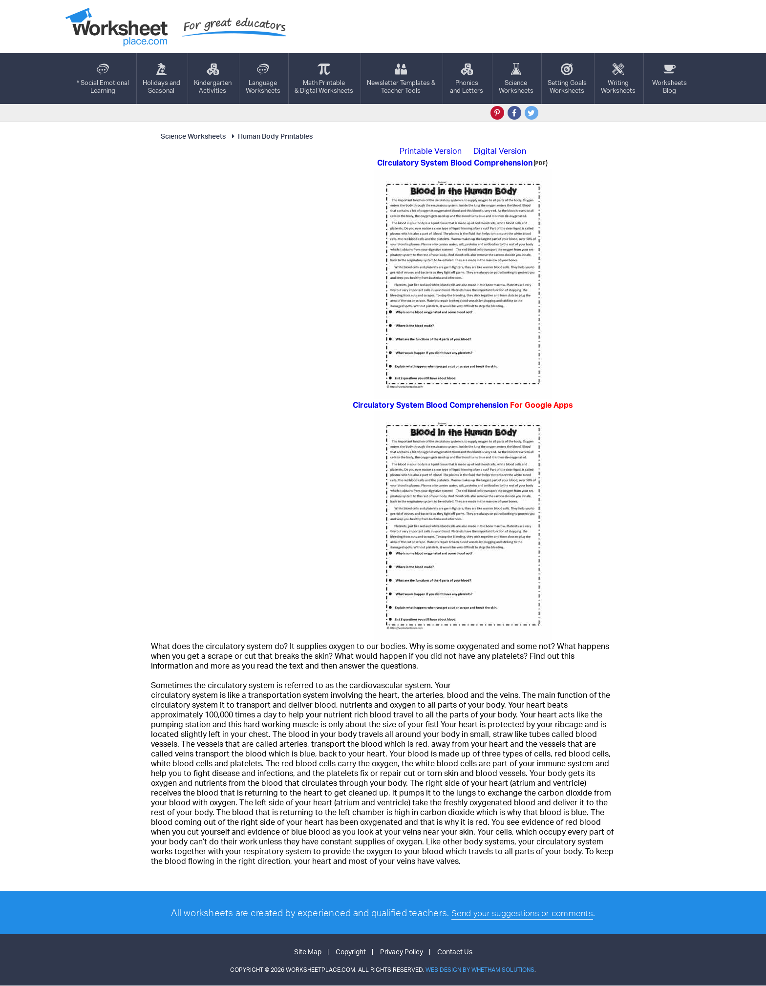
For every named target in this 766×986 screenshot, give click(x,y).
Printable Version (431, 151)
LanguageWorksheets (263, 78)
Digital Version (499, 151)
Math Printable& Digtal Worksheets (324, 78)
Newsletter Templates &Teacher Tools (401, 78)
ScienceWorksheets (516, 78)
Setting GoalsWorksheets (567, 78)
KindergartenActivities (213, 78)
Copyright (351, 952)
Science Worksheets (193, 136)
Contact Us (454, 952)
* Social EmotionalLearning (103, 78)
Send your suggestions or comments (522, 913)
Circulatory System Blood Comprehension (463, 405)
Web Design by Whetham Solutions (480, 970)
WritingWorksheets (618, 78)
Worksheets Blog (669, 78)
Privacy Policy (401, 952)
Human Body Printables (271, 136)
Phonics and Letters (466, 78)
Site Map (307, 952)
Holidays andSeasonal (161, 78)
